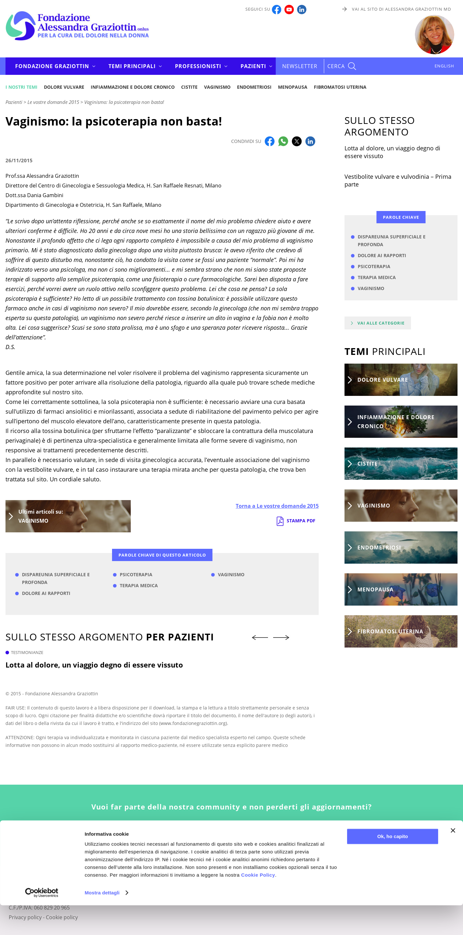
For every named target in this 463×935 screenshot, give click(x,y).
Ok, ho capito (392, 866)
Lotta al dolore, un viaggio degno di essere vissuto (94, 664)
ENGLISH (444, 66)
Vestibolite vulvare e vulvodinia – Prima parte (398, 180)
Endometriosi (254, 87)
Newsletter (299, 66)
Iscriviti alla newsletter (231, 837)
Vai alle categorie (381, 323)
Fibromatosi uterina (340, 87)
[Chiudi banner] (453, 860)
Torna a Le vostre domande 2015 (277, 505)
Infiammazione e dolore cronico (133, 87)
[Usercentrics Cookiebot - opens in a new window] (42, 922)
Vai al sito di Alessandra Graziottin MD (401, 9)
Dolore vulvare (64, 87)
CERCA (336, 66)
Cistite (189, 87)
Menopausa (292, 87)
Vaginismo (217, 87)
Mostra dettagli (102, 922)
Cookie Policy (258, 904)
